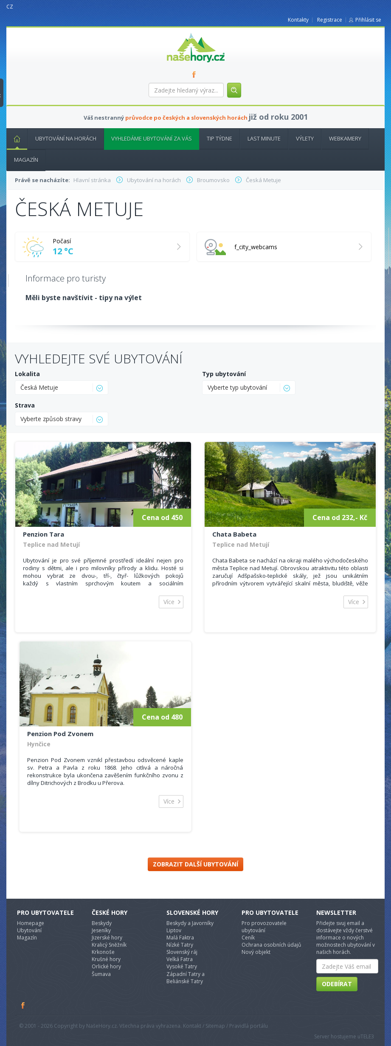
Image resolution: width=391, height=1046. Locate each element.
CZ (9, 6)
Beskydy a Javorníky (190, 923)
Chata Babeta (234, 534)
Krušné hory (106, 959)
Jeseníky (101, 930)
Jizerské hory (107, 937)
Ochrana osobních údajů (271, 944)
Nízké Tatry (179, 944)
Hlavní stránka (13, 138)
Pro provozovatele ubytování (264, 926)
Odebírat (337, 984)
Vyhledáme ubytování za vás (151, 138)
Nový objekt (256, 952)
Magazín (26, 159)
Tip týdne (219, 138)
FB (195, 74)
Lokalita (27, 374)
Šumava (101, 974)
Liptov (173, 930)
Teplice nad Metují (51, 544)
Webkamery (345, 138)
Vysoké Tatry (181, 966)
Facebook (23, 1005)
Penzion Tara (43, 534)
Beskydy (102, 923)
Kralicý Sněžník (109, 944)
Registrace (329, 19)
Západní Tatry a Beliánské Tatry (185, 977)
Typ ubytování (224, 374)
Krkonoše (103, 952)
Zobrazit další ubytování (195, 864)
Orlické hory (106, 966)
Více (168, 602)
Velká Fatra (179, 959)
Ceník (248, 937)
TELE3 (367, 1036)
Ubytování (29, 930)
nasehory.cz (180, 33)
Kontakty (298, 19)
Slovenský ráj (181, 952)
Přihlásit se (368, 19)
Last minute (264, 138)
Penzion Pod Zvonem (60, 733)
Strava (25, 405)
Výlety (305, 138)
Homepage (30, 923)
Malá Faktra (180, 937)
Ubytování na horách (65, 138)
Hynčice (39, 744)
